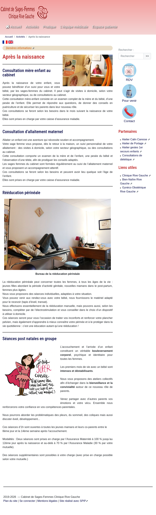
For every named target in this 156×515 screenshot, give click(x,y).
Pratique (49, 27)
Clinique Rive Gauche (134, 175)
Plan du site (10, 500)
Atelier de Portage (132, 143)
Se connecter (27, 500)
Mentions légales (47, 500)
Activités (32, 27)
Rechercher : (126, 49)
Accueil (13, 27)
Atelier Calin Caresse (134, 139)
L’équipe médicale (74, 27)
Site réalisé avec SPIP (72, 500)
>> (147, 56)
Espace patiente (104, 27)
